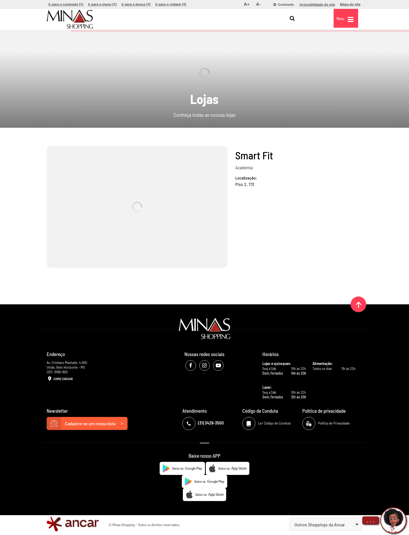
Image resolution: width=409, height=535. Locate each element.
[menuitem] (66, 4)
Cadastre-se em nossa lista (87, 423)
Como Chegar (60, 379)
